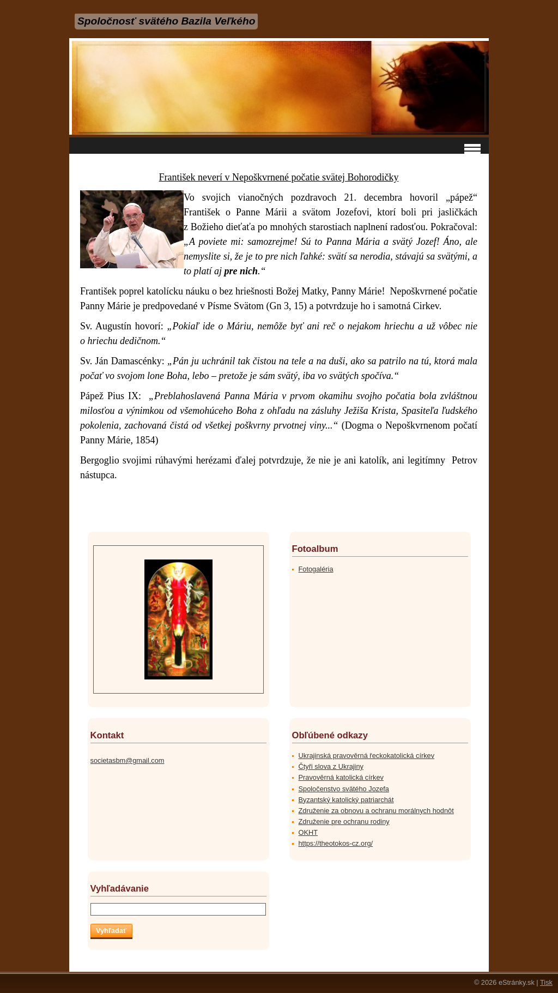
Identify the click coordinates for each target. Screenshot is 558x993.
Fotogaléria (316, 569)
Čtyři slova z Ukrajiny (331, 766)
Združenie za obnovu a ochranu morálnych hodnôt (376, 811)
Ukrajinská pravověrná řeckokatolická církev (367, 755)
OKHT (308, 832)
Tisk (546, 982)
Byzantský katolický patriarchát (346, 800)
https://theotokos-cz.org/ (336, 843)
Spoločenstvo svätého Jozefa (344, 789)
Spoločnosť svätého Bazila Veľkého (166, 21)
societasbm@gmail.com (127, 760)
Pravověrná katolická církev (341, 777)
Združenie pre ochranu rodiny (344, 821)
